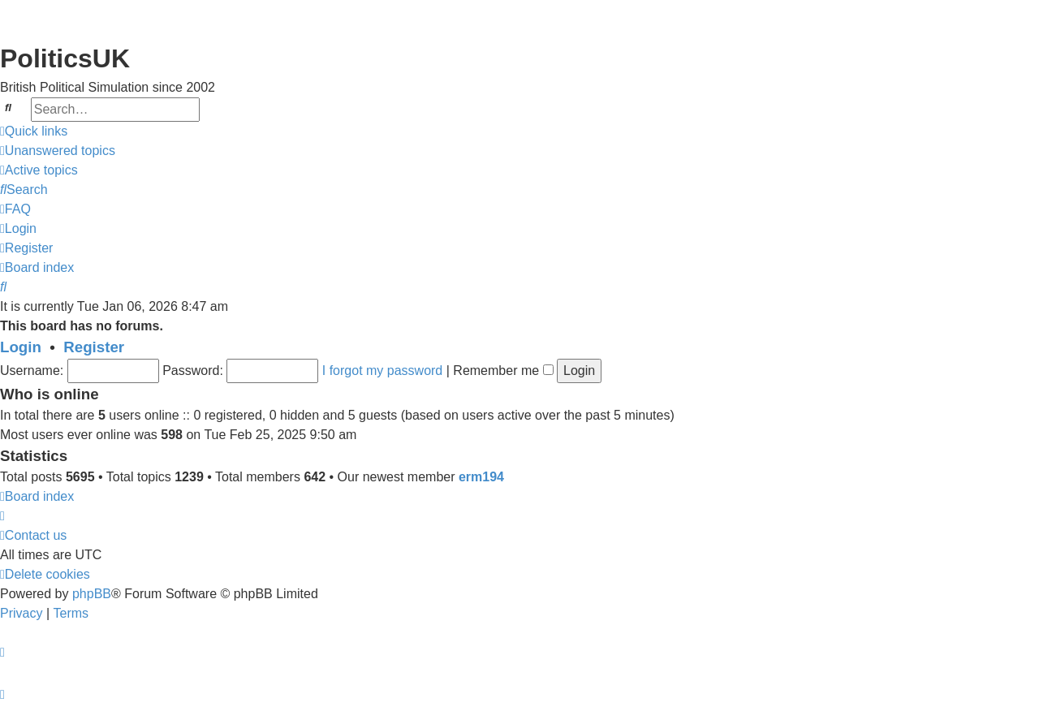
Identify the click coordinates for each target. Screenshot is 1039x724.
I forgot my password (382, 370)
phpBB (91, 594)
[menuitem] (57, 151)
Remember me (503, 370)
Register (93, 347)
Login (20, 347)
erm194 (481, 477)
